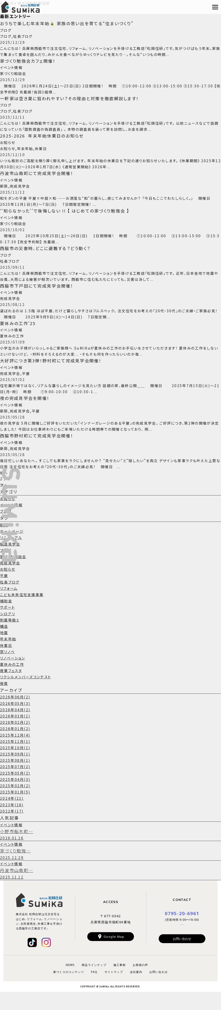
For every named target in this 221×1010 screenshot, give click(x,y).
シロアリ (8, 630)
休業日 (6, 661)
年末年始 (8, 655)
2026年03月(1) (15, 732)
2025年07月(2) (15, 783)
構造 (4, 643)
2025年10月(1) (15, 764)
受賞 (4, 699)
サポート (8, 623)
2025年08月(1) (15, 777)
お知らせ (8, 515)
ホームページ (12, 547)
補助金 (6, 617)
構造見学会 (10, 560)
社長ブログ (10, 598)
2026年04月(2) (15, 726)
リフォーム (9, 605)
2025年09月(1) (15, 770)
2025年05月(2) (15, 789)
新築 (4, 541)
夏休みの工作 (12, 681)
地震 (4, 649)
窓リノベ (8, 668)
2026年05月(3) (15, 719)
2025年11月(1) (15, 757)
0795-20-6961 (182, 931)
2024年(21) (12, 815)
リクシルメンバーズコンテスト (27, 693)
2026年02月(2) (15, 739)
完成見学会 (10, 579)
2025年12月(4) (15, 751)
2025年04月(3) (15, 796)
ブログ (6, 527)
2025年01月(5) (15, 808)
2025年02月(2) (15, 802)
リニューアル (12, 554)
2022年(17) (12, 827)
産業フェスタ (11, 687)
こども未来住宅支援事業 (23, 611)
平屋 (4, 592)
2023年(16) (12, 821)
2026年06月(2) (15, 713)
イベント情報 (12, 521)
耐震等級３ (10, 636)
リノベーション (13, 674)
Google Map (114, 954)
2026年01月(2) (15, 745)
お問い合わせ (182, 956)
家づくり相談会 (14, 573)
